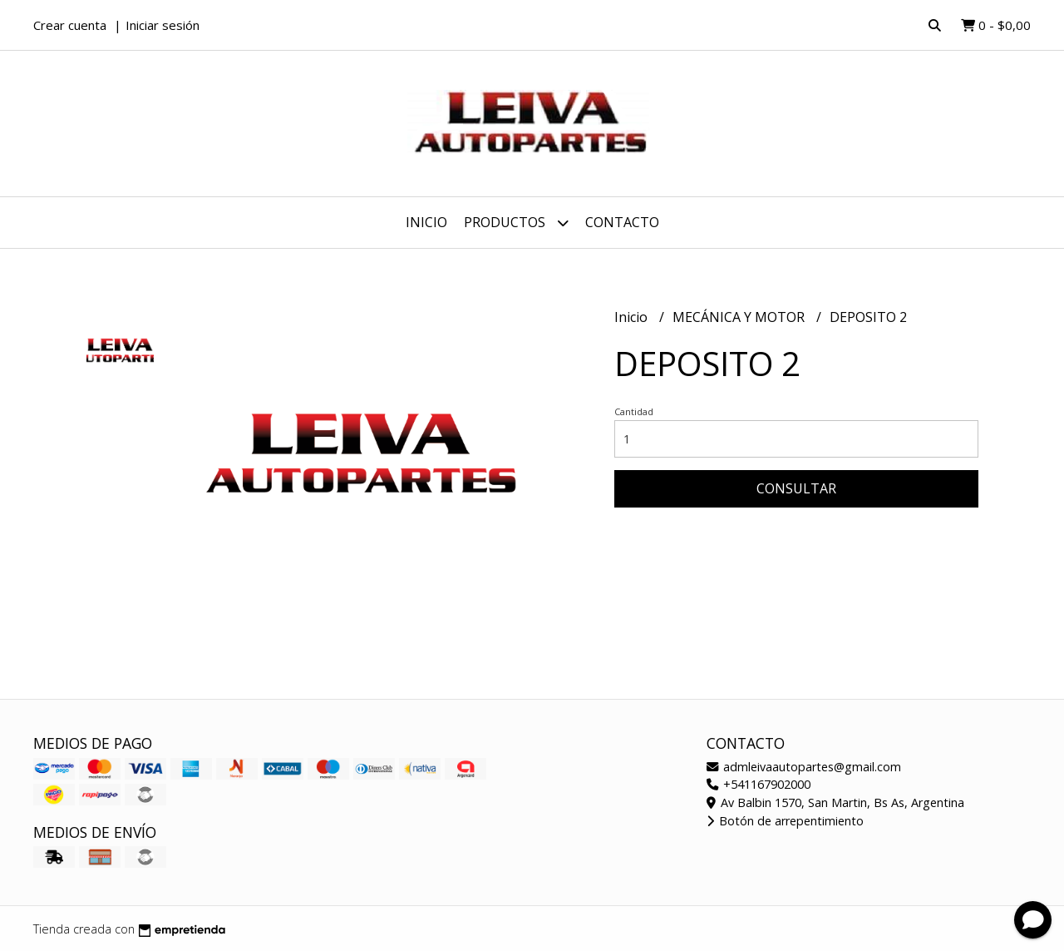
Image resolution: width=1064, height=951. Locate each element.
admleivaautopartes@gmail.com (804, 767)
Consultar (796, 488)
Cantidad (633, 411)
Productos (516, 222)
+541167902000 (758, 784)
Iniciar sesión (163, 25)
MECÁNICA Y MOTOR (740, 317)
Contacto (622, 222)
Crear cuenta (69, 25)
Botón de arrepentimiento (785, 821)
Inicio (426, 222)
